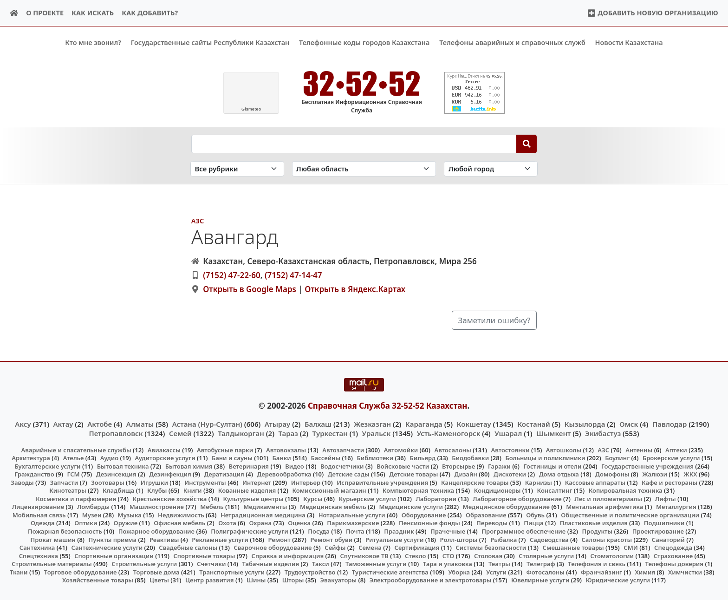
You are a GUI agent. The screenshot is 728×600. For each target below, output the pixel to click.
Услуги (496, 571)
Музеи (92, 515)
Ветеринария (249, 466)
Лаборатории (436, 498)
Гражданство (34, 474)
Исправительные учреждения (382, 482)
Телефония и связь (596, 564)
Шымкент (553, 433)
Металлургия (676, 506)
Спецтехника (38, 555)
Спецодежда (673, 547)
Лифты (665, 498)
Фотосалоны (545, 571)
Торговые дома (156, 571)
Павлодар (669, 424)
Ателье (73, 458)
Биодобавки (470, 458)
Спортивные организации (114, 555)
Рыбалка (503, 539)
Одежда (43, 523)
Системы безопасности (490, 547)
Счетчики (211, 564)
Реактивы (164, 539)
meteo (251, 109)
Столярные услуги (546, 555)
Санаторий (668, 539)
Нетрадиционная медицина (263, 515)
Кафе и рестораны (669, 482)
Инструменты (205, 482)
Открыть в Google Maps (249, 288)
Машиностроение (157, 506)
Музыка (130, 515)
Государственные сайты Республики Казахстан (210, 42)
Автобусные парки (225, 449)
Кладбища (118, 490)
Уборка (459, 571)
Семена (370, 547)
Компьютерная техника (418, 490)
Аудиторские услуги (165, 458)
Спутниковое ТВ (364, 555)
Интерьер (305, 482)
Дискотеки (510, 474)
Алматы (140, 424)
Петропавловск (116, 433)
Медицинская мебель (333, 506)
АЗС (197, 220)
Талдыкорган (241, 433)
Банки (282, 458)
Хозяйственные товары (97, 580)
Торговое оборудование (80, 571)
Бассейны (325, 458)
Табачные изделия (270, 564)
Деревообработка (284, 474)
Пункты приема (113, 539)
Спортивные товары (204, 555)
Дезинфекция (170, 474)
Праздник (399, 531)
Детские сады (349, 474)
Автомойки (401, 449)
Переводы (491, 523)
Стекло (415, 555)
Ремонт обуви (332, 539)
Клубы (157, 490)
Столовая (488, 555)
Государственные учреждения (647, 466)
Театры (499, 564)
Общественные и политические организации (630, 515)
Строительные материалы (52, 564)
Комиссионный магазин (329, 490)
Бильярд (423, 458)
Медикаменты (265, 506)
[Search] (526, 143)
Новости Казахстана (629, 42)
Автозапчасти (343, 449)
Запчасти (64, 482)
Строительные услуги (144, 564)
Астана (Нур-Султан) (207, 424)
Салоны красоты (606, 539)
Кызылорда (585, 424)
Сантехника (37, 547)
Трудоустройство (310, 571)
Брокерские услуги (671, 458)
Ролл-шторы (459, 539)
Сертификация (417, 547)
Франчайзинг (601, 571)
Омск (628, 424)
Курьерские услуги (367, 498)
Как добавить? (150, 12)
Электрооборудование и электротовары (431, 580)
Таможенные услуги (376, 564)
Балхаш (318, 424)
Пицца (533, 523)
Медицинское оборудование (506, 506)
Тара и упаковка (447, 564)
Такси (320, 564)
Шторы (293, 580)
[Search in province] (364, 168)
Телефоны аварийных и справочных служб (512, 42)
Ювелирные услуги (540, 580)
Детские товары (413, 474)
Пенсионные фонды (429, 523)
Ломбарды (93, 506)
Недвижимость (181, 515)
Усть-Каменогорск (449, 433)
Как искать (93, 12)
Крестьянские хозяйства (169, 498)
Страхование (673, 555)
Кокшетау (474, 424)
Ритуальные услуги (394, 539)
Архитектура (31, 458)
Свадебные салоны (188, 547)
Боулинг (617, 458)
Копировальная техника (626, 490)
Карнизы (538, 482)
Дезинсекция (116, 474)
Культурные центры (253, 498)
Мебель (211, 506)
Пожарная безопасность (65, 531)
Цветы (159, 580)
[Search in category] (237, 168)
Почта (355, 531)
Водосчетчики (342, 466)
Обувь (535, 515)
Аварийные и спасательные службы (76, 449)
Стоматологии (612, 555)
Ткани (19, 571)
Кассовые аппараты (595, 482)
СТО (448, 555)
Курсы (312, 498)
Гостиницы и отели (553, 466)
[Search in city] (491, 168)
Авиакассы (164, 449)
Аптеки (676, 449)
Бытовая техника (123, 466)
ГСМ (73, 474)
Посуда (319, 531)
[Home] (14, 13)
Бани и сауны (232, 458)
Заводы (22, 482)
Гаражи (499, 466)
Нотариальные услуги (351, 515)
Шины (256, 580)
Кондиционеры (497, 490)
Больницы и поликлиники (545, 458)
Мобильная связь (39, 515)
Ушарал (508, 433)
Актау (63, 424)
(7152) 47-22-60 (231, 275)
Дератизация (224, 474)
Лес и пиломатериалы (608, 498)
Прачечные (447, 531)
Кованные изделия (247, 490)
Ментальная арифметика (604, 506)
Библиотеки (375, 458)
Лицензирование (38, 506)
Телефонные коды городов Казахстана (364, 42)
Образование (486, 515)
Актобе (99, 424)
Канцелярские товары (475, 482)
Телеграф (540, 564)
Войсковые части (403, 466)
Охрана (260, 523)
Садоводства (549, 539)
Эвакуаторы (338, 580)
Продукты (597, 531)
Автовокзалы (286, 449)
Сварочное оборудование (273, 547)
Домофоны (612, 474)
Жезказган (372, 424)
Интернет (256, 482)
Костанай (533, 424)
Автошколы (563, 449)
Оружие (126, 523)
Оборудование (424, 515)
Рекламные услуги (220, 539)
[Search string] (354, 143)
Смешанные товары (573, 547)
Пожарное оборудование (156, 531)
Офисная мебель (179, 523)
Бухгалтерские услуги (47, 466)
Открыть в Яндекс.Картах (355, 288)
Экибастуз (603, 433)
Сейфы (335, 547)
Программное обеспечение (523, 531)
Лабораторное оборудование (517, 498)
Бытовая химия (189, 466)
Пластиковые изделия (594, 523)
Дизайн (466, 474)
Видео (294, 466)
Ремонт (279, 539)
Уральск (376, 433)
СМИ (631, 547)
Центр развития (209, 580)
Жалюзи (654, 474)
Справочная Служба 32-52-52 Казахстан (388, 405)
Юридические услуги (618, 580)
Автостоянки (510, 449)
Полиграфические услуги (249, 531)
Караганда (423, 424)
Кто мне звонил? (93, 42)
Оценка (299, 523)
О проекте (45, 12)
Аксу (23, 424)
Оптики (85, 523)
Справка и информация (288, 555)
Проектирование (658, 531)
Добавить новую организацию (652, 12)
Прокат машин (52, 539)
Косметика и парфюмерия (76, 498)
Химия (645, 571)
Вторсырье (458, 466)
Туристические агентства (390, 571)
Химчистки (685, 571)
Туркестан (330, 433)
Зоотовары (107, 482)
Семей (180, 433)
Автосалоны (452, 449)
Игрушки (154, 482)
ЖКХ (690, 474)
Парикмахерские (353, 523)
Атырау (277, 424)
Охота (227, 523)
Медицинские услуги (411, 506)
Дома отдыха (559, 474)
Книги (192, 490)
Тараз (288, 433)
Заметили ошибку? (494, 319)
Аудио (109, 458)
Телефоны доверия (674, 564)
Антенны (638, 449)
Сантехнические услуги (107, 547)
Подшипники (664, 523)
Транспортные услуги (232, 571)
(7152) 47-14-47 (293, 275)
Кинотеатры (67, 490)
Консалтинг (554, 490)
